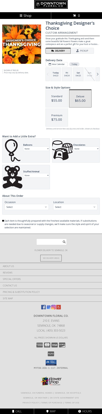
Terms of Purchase (51, 402)
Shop (25, 15)
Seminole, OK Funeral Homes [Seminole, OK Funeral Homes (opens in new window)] (37, 393)
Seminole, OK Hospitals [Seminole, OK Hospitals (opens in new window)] (68, 393)
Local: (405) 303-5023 (51, 330)
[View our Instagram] (53, 308)
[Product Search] (51, 242)
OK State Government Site (64, 397)
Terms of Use (72, 402)
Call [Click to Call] (17, 411)
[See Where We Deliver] (51, 258)
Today (74, 64)
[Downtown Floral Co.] (51, 8)
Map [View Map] (51, 411)
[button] (51, 362)
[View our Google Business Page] (48, 308)
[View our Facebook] (43, 308)
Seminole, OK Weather (35, 397)
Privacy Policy (31, 402)
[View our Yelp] (58, 308)
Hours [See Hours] (85, 411)
